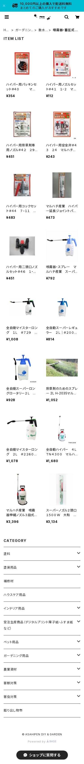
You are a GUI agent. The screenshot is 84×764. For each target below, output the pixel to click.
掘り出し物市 (13, 710)
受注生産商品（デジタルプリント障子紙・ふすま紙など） (38, 625)
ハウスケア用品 (15, 595)
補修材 (8, 581)
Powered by (42, 741)
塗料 (7, 554)
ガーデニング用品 (23, 30)
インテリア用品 (14, 608)
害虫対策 (10, 697)
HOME (6, 30)
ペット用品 (11, 642)
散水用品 (42, 30)
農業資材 (10, 669)
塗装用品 (10, 567)
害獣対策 (10, 683)
